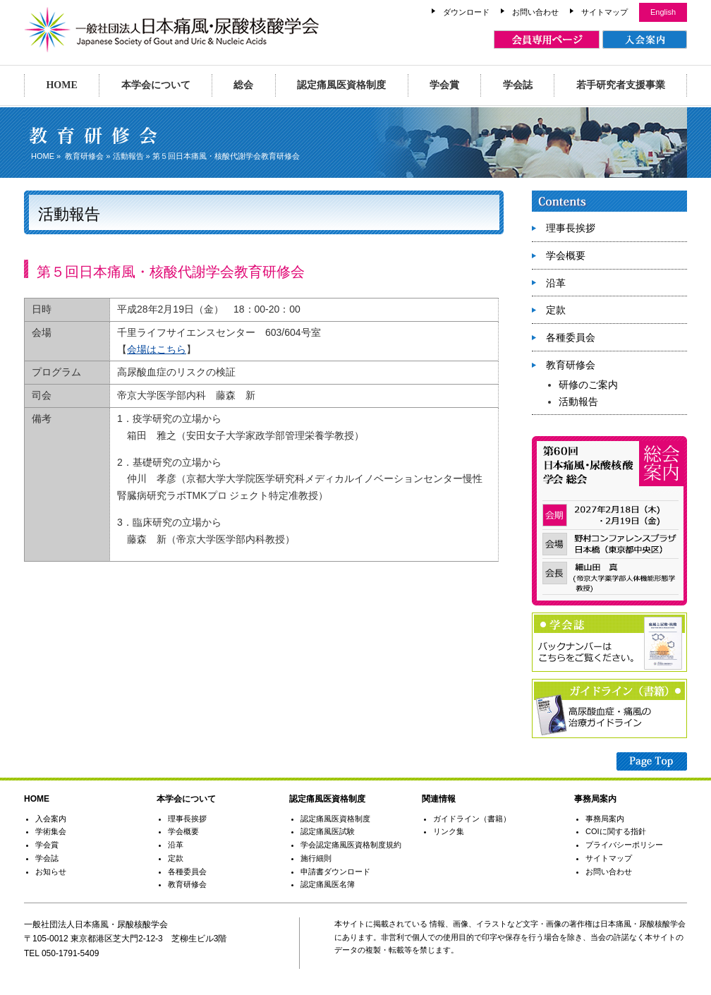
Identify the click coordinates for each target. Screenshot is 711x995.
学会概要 (565, 255)
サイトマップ (604, 12)
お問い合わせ (535, 12)
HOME (61, 85)
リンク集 (448, 831)
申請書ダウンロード (335, 871)
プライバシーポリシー (624, 844)
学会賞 (444, 85)
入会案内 (50, 818)
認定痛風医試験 (327, 831)
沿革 (556, 283)
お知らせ (50, 871)
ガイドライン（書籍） (472, 818)
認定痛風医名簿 (327, 884)
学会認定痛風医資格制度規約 (350, 844)
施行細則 (316, 858)
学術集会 (50, 831)
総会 (243, 85)
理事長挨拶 (570, 228)
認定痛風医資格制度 (341, 85)
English (663, 12)
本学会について (155, 85)
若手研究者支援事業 (620, 85)
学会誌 (518, 85)
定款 (556, 309)
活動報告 (128, 156)
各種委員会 (570, 337)
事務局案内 (604, 818)
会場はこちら (156, 349)
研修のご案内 (588, 384)
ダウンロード (466, 12)
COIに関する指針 (615, 831)
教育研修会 (84, 156)
